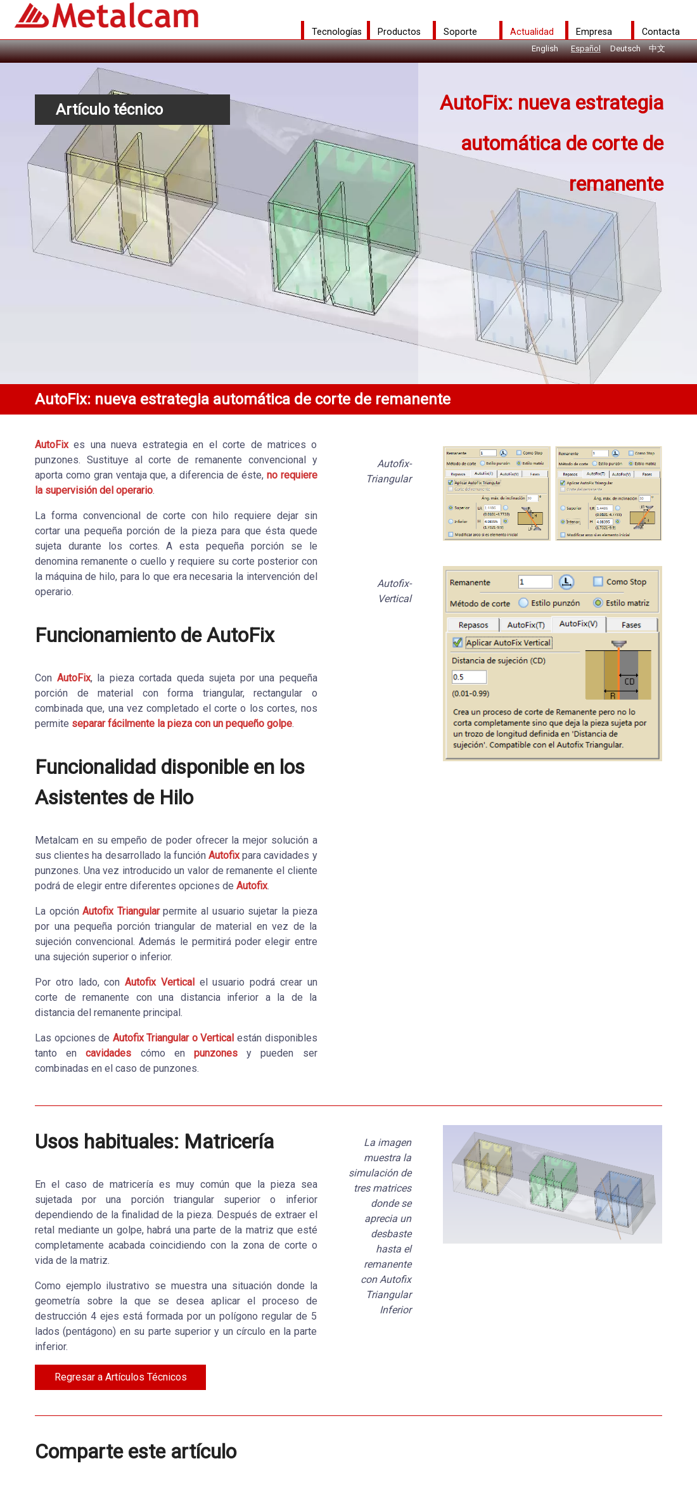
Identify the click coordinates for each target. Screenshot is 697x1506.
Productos (399, 32)
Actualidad (532, 32)
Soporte (460, 32)
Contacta (661, 32)
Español (586, 48)
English (545, 48)
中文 (657, 48)
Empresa (594, 32)
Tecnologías (337, 32)
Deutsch (625, 48)
